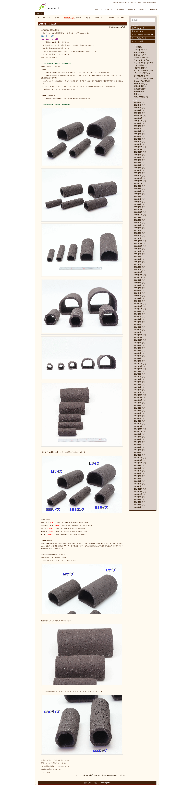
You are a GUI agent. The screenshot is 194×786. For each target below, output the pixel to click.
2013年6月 (138, 504)
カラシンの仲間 (139, 57)
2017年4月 (138, 384)
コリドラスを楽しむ (141, 63)
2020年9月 (138, 280)
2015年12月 (138, 426)
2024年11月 (138, 149)
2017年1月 (138, 392)
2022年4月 (138, 230)
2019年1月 (138, 332)
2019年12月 (138, 303)
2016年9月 (138, 403)
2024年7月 (138, 160)
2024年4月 (138, 168)
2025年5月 (138, 134)
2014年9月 (138, 465)
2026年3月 (138, 108)
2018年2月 (138, 358)
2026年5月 (138, 102)
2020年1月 (138, 301)
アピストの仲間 (137, 41)
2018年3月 (138, 356)
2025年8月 (138, 126)
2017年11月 (138, 366)
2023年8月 (138, 189)
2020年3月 (138, 296)
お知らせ (97, 775)
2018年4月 (138, 353)
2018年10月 (138, 340)
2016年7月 (138, 408)
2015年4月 (138, 447)
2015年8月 (138, 437)
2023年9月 (138, 186)
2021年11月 (138, 243)
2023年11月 (138, 181)
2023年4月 (138, 199)
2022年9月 (138, 217)
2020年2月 (138, 298)
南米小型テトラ (137, 31)
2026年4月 (138, 105)
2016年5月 (138, 413)
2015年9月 (138, 434)
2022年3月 (138, 233)
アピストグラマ (139, 50)
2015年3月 (138, 450)
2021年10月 (138, 246)
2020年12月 (138, 272)
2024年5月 (138, 165)
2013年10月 (138, 494)
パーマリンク (121, 775)
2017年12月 (138, 364)
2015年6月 (138, 442)
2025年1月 (138, 144)
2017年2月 (138, 390)
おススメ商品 (88, 775)
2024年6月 (138, 162)
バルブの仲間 (139, 68)
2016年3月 (138, 418)
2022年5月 (138, 228)
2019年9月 (138, 311)
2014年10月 (138, 463)
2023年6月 (138, 194)
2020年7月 (138, 285)
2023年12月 (138, 178)
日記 (135, 94)
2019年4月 (138, 324)
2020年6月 (138, 288)
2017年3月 (138, 387)
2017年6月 (138, 379)
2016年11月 (138, 397)
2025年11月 (138, 118)
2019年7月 (138, 316)
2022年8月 (138, 220)
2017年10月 (138, 369)
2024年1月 (138, 176)
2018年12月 (138, 335)
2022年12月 (138, 209)
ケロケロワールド (140, 60)
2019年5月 (138, 322)
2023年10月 (138, 183)
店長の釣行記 (139, 89)
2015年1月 (138, 455)
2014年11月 (138, 460)
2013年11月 (138, 492)
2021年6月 (138, 256)
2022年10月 (138, 215)
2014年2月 (138, 484)
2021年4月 (138, 262)
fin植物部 (137, 47)
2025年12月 (138, 115)
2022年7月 (138, 223)
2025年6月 (138, 131)
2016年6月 (138, 411)
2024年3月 (138, 170)
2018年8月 (138, 345)
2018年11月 (138, 337)
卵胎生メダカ (139, 84)
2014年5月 (138, 476)
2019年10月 (138, 309)
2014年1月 (138, 486)
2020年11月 (138, 275)
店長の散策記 (139, 86)
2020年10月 (138, 277)
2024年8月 (138, 157)
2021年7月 (138, 254)
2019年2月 (138, 330)
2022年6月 (138, 225)
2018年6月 (138, 350)
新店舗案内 (138, 91)
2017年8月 (138, 374)
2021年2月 (138, 267)
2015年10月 (138, 431)
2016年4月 (138, 416)
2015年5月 (138, 444)
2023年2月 (138, 204)
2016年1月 (138, 424)
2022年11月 (138, 212)
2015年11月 (138, 429)
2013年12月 (138, 489)
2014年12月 (138, 458)
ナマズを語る (139, 65)
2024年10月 (138, 152)
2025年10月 (138, 121)
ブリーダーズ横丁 (140, 73)
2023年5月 (138, 196)
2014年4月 (138, 478)
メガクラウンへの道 (141, 78)
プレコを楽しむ (139, 76)
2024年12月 (138, 147)
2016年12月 (138, 395)
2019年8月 (138, 314)
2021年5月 (138, 259)
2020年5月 (138, 290)
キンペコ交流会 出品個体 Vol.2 (143, 34)
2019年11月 (138, 306)
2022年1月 (138, 238)
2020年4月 (138, 293)
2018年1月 (138, 361)
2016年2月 (138, 421)
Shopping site (105, 783)
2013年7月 (138, 502)
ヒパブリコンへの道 (141, 71)
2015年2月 (138, 452)
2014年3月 (138, 481)
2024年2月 (138, 173)
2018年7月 (138, 348)
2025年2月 (138, 142)
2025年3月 (138, 139)
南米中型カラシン (138, 28)
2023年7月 (138, 191)
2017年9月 (138, 371)
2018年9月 (138, 343)
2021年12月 (138, 241)
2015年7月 (138, 439)
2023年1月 (138, 207)
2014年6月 (138, 473)
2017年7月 (138, 377)
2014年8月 (138, 468)
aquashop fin (111, 775)
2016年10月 (138, 400)
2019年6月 (138, 319)
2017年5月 (138, 382)
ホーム (39, 13)
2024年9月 (138, 155)
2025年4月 (138, 136)
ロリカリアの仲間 (140, 81)
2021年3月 (138, 264)
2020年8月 (138, 283)
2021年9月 (138, 249)
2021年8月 (138, 251)
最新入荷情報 (139, 97)
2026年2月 (138, 110)
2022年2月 (138, 235)
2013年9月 (138, 497)
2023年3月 (138, 202)
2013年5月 (138, 507)
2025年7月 (138, 128)
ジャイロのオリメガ (139, 38)
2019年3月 (138, 327)
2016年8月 (138, 405)
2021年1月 (138, 269)
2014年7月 (138, 471)
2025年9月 (138, 123)
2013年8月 (138, 499)
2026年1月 (138, 113)
